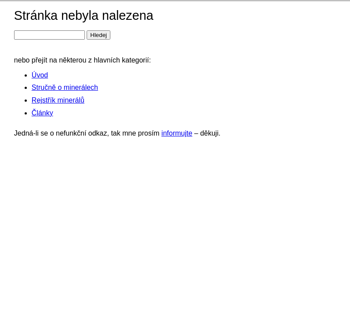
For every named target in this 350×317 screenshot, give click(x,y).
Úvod (40, 75)
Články (42, 113)
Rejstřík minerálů (58, 100)
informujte (176, 133)
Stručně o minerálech (65, 87)
